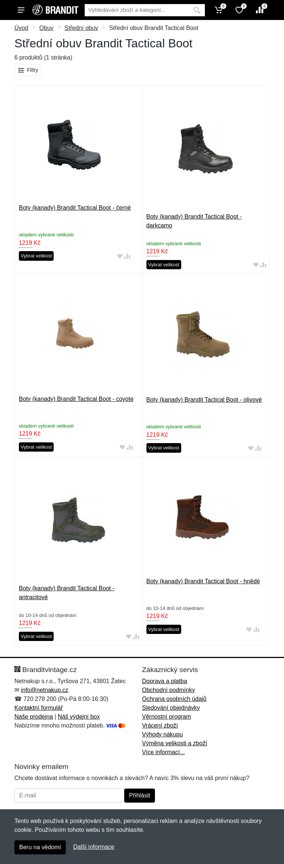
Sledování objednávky (171, 708)
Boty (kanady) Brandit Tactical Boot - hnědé (203, 581)
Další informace (93, 847)
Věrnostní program (166, 716)
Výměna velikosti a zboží (174, 743)
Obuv (46, 28)
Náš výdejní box (79, 716)
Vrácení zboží (160, 725)
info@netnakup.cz (44, 690)
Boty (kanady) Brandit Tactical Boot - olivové (204, 399)
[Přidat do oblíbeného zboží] (120, 256)
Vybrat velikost (36, 256)
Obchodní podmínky (168, 690)
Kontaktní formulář (38, 708)
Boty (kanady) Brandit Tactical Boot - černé (75, 208)
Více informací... (163, 752)
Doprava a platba (164, 681)
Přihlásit (139, 795)
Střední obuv (81, 28)
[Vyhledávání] (137, 10)
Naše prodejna (33, 716)
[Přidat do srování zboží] (127, 256)
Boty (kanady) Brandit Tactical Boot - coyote (76, 399)
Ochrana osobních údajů (174, 699)
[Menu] (21, 10)
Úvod (21, 28)
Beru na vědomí (40, 847)
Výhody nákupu (162, 734)
